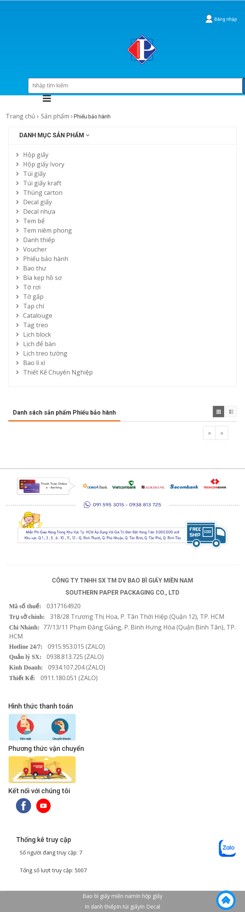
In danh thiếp (101, 906)
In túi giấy (128, 906)
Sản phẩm (55, 116)
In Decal (150, 906)
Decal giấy (37, 202)
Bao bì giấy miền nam (109, 896)
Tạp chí (33, 306)
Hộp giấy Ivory (43, 164)
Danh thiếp (39, 240)
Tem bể (34, 221)
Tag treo (35, 325)
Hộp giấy (35, 155)
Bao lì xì (34, 363)
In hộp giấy (149, 896)
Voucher (35, 249)
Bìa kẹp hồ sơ (42, 277)
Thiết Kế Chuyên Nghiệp (58, 372)
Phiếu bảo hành (45, 259)
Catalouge (37, 315)
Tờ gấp (33, 296)
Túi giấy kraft (42, 183)
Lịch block (37, 334)
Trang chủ (20, 116)
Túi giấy (34, 173)
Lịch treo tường (45, 353)
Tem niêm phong (47, 230)
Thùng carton (42, 192)
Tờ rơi (32, 287)
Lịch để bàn (39, 344)
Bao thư (34, 268)
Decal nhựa (39, 211)
